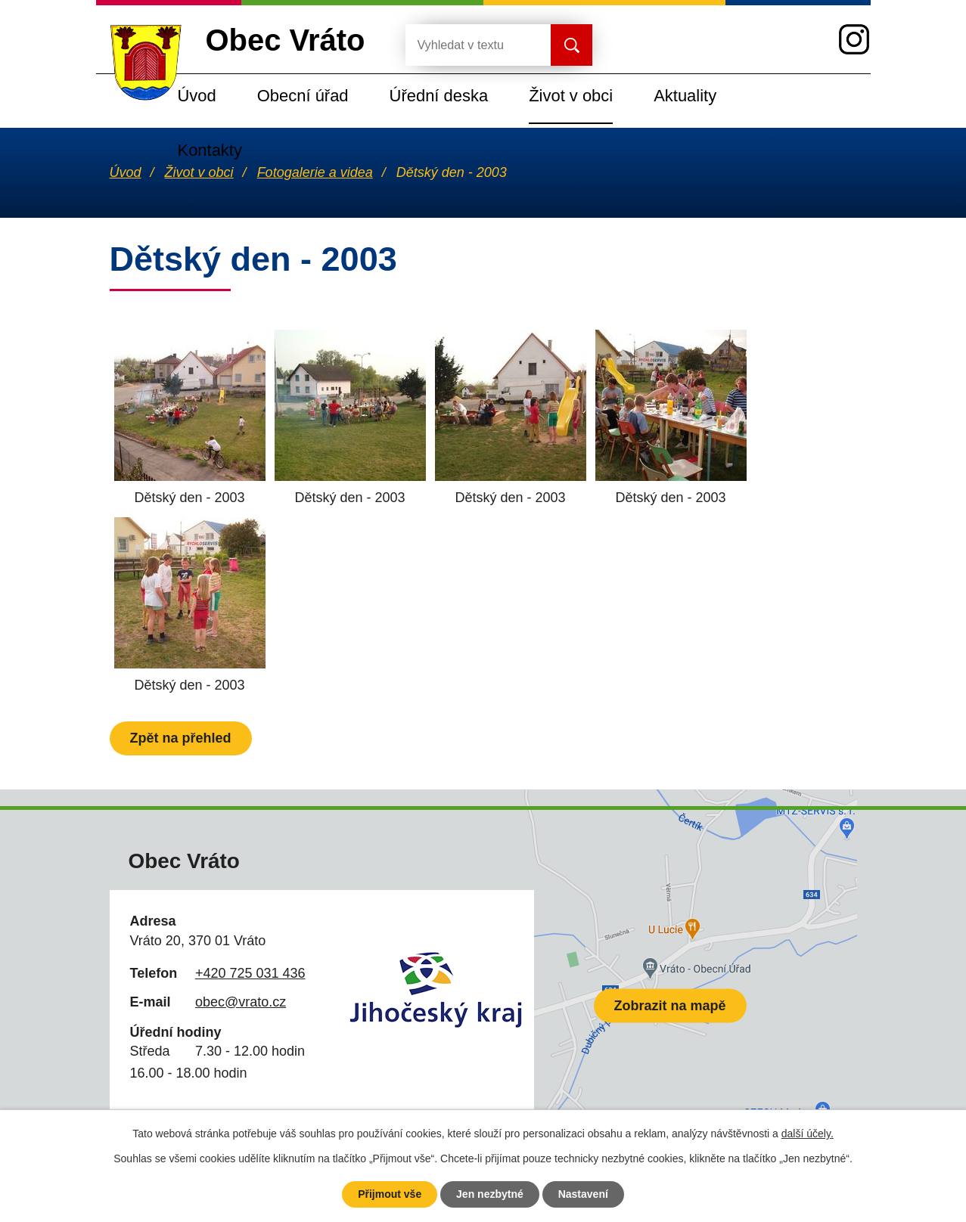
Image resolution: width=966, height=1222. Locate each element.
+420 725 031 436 (250, 973)
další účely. (807, 1133)
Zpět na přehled (180, 738)
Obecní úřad (303, 95)
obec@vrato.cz (240, 1002)
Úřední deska (439, 95)
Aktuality (685, 95)
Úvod (197, 95)
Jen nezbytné (489, 1194)
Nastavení (583, 1194)
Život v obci (571, 95)
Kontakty (210, 150)
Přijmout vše (389, 1194)
